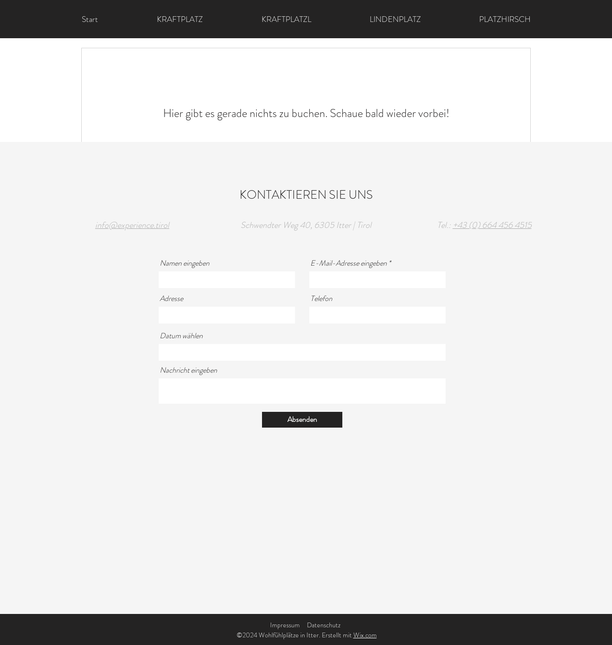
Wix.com (365, 635)
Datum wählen (181, 336)
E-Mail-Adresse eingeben (348, 263)
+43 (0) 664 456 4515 (492, 225)
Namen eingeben (184, 263)
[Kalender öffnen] (432, 352)
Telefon (321, 298)
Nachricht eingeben (188, 370)
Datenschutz (323, 625)
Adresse (171, 298)
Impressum (285, 625)
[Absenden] (302, 420)
